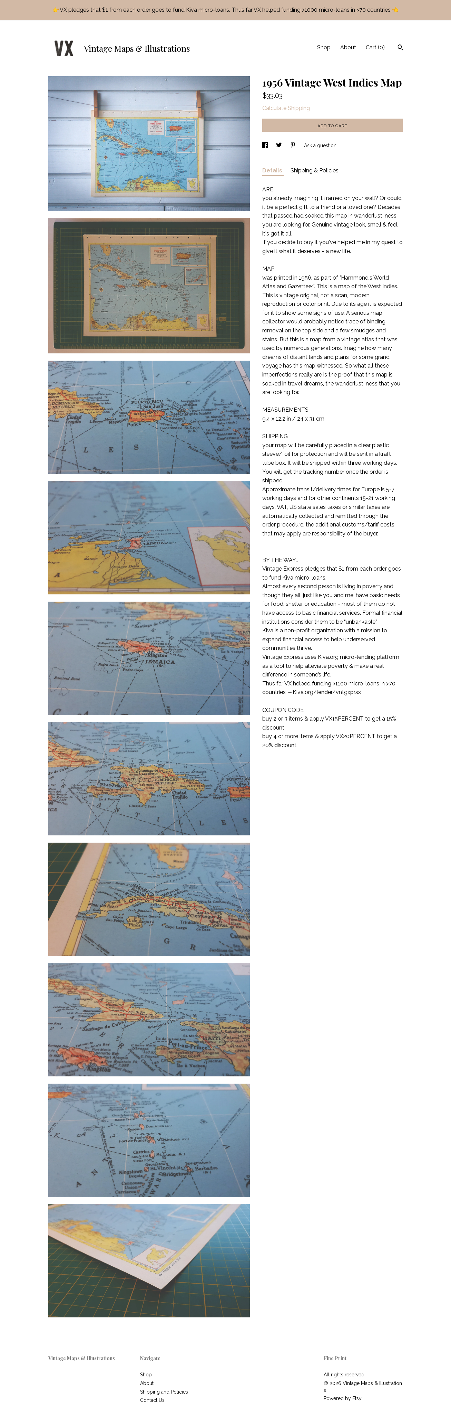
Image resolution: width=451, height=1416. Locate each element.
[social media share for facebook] (265, 145)
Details (273, 170)
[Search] (400, 48)
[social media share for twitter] (279, 145)
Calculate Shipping (286, 108)
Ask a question (320, 145)
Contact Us (152, 1400)
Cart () (375, 47)
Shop (324, 47)
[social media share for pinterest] (293, 145)
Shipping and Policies (164, 1392)
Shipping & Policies (315, 170)
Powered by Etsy (343, 1398)
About (348, 47)
